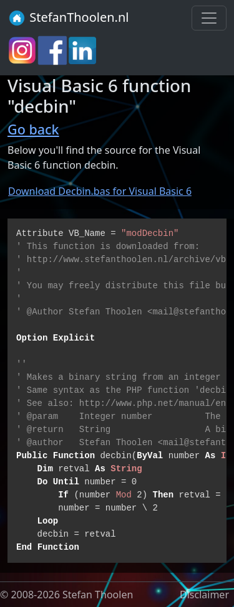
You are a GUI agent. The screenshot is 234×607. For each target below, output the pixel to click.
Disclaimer (204, 594)
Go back (33, 129)
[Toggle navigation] (209, 18)
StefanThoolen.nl (68, 18)
